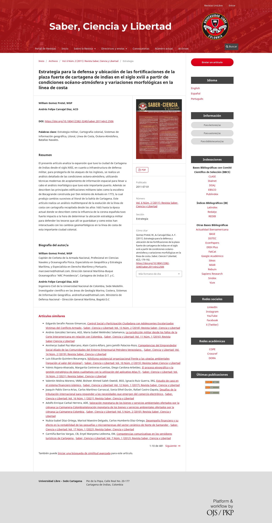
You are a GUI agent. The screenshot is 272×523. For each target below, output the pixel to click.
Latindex (212, 207)
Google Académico (212, 256)
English (195, 88)
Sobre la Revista (84, 48)
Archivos (183, 48)
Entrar (232, 5)
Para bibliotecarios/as (212, 141)
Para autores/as (212, 133)
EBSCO (212, 189)
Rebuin (212, 269)
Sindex (212, 278)
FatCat (212, 251)
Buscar (231, 46)
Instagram (212, 311)
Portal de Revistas (45, 48)
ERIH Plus (212, 247)
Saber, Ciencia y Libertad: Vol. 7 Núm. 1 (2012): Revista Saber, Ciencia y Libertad (123, 438)
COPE (212, 349)
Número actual (164, 48)
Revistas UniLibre (213, 5)
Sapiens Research (212, 273)
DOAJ (212, 185)
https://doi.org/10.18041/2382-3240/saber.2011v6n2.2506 (79, 121)
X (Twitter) (212, 324)
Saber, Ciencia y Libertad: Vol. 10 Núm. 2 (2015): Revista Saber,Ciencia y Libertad (132, 363)
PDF (143, 169)
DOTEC (212, 238)
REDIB (212, 216)
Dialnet (212, 181)
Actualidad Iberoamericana (212, 229)
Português (197, 98)
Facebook (212, 320)
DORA (212, 358)
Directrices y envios (113, 48)
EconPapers (212, 242)
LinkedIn (212, 307)
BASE (212, 234)
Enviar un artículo (212, 62)
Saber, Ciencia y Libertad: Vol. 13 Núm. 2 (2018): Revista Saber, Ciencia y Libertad (131, 328)
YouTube (212, 315)
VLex (212, 282)
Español (195, 93)
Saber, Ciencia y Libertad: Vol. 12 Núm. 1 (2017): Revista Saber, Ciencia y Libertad (131, 385)
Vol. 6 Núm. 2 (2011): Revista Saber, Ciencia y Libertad (90, 61)
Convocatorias (141, 48)
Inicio (65, 48)
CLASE (212, 176)
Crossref (212, 353)
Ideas (212, 260)
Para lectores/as (212, 125)
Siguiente (171, 445)
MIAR (212, 265)
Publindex (212, 194)
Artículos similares (52, 316)
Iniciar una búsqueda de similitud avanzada (84, 453)
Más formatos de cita (150, 273)
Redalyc (212, 211)
